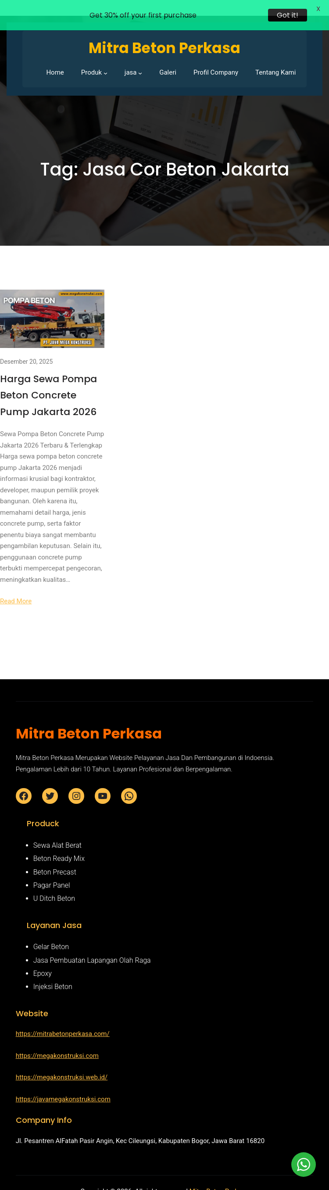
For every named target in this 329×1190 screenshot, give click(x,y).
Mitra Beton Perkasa (219, 1179)
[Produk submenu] (105, 60)
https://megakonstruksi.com (57, 1043)
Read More (16, 589)
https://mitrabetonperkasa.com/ (63, 1021)
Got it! (287, 15)
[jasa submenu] (140, 60)
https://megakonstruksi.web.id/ (62, 1065)
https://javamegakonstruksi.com (63, 1087)
